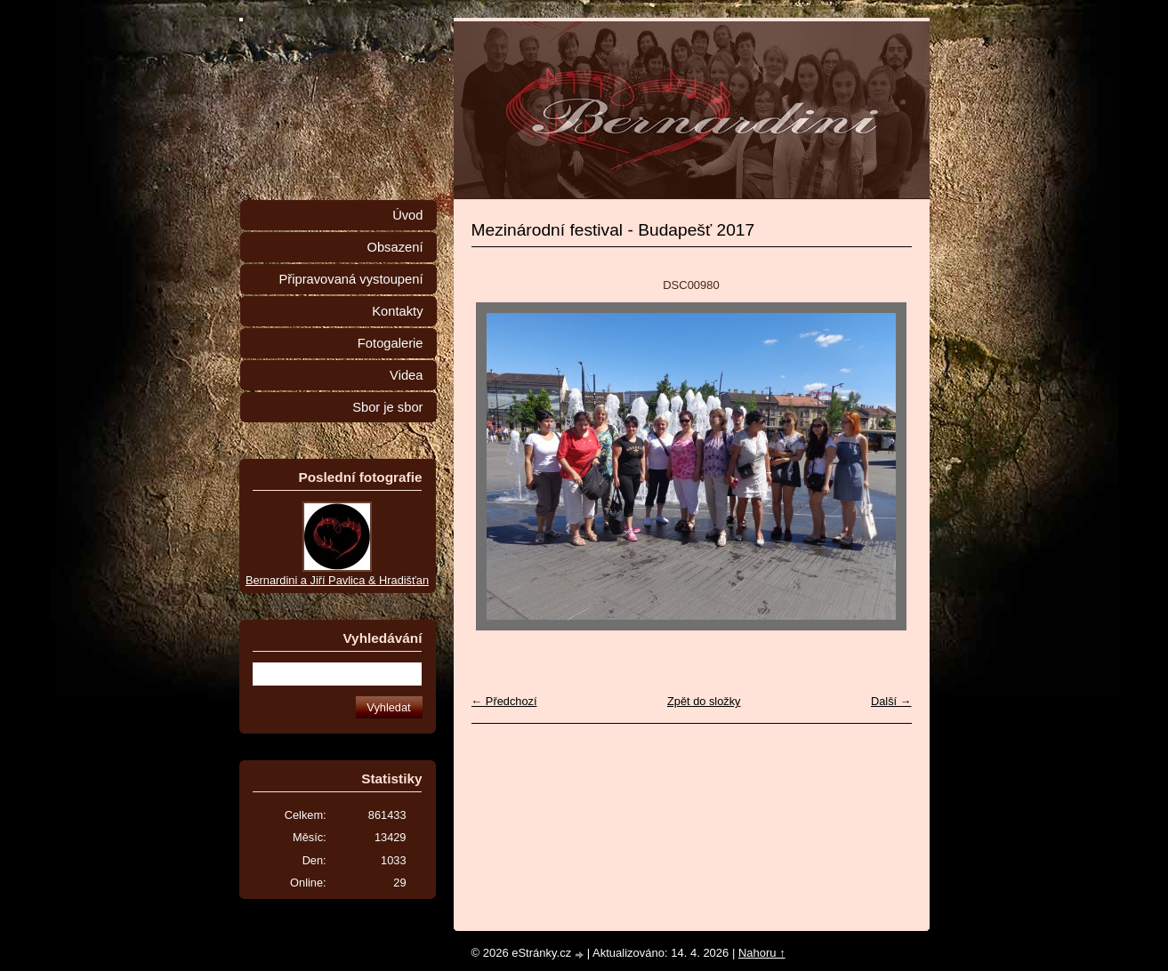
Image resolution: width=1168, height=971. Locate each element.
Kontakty (397, 311)
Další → (891, 701)
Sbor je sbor (387, 407)
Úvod (407, 215)
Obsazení (395, 247)
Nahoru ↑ (761, 952)
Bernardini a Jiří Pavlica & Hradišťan (337, 580)
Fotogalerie (390, 343)
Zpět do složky (704, 701)
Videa (406, 375)
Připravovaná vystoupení (351, 279)
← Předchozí (504, 701)
